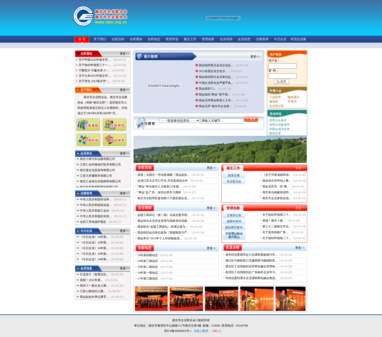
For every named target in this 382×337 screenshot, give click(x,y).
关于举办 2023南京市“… (94, 81)
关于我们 (100, 39)
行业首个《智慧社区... (94, 274)
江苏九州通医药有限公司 (96, 178)
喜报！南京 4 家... (273, 220)
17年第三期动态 (147, 278)
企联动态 (154, 39)
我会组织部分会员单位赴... (216, 77)
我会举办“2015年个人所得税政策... (159, 238)
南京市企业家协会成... (276, 198)
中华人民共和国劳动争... (95, 199)
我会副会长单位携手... (94, 297)
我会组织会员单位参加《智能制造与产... (163, 232)
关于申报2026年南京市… (95, 59)
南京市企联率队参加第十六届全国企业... (163, 198)
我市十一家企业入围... (94, 285)
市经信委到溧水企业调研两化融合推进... (251, 278)
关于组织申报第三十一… (95, 65)
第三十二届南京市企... (276, 226)
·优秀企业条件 (277, 120)
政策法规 (234, 175)
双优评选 (172, 39)
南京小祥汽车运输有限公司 (97, 161)
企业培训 (226, 39)
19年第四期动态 (147, 255)
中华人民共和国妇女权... (95, 216)
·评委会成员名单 (279, 129)
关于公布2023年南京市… (95, 75)
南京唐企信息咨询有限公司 (97, 172)
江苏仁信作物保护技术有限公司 (100, 167)
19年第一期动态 (147, 272)
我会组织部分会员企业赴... (216, 65)
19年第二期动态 (147, 267)
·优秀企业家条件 (279, 124)
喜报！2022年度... (91, 280)
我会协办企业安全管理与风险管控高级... (163, 221)
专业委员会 (234, 181)
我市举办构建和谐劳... (276, 192)
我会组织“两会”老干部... (214, 94)
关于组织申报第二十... (276, 238)
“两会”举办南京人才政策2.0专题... (159, 186)
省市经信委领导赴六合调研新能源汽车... (251, 254)
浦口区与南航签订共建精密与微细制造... (251, 260)
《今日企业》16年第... (94, 237)
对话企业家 (298, 39)
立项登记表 (234, 215)
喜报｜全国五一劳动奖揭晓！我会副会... (163, 175)
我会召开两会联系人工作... (216, 100)
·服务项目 (293, 97)
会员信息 (244, 39)
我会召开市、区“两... (275, 186)
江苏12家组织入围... (92, 291)
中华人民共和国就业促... (95, 205)
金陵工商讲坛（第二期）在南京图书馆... (163, 215)
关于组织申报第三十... (276, 214)
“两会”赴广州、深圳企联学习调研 (159, 192)
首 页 (81, 39)
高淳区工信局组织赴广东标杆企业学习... (251, 272)
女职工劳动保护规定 (93, 222)
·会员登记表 (276, 106)
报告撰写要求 (234, 227)
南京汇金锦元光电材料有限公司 (100, 184)
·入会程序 (274, 97)
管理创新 (208, 39)
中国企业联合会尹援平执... (216, 82)
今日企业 (280, 39)
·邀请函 (273, 101)
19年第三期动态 (147, 261)
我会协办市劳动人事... (276, 180)
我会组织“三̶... (207, 88)
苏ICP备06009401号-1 (178, 331)
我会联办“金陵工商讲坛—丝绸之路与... (162, 226)
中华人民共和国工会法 (94, 210)
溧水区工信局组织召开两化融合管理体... (251, 266)
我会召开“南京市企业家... (215, 106)
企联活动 (118, 39)
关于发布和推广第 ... (275, 232)
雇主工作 (190, 39)
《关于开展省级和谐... (276, 175)
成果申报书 (234, 221)
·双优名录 (274, 133)
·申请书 (291, 101)
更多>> (124, 53)
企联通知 (136, 39)
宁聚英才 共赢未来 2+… (94, 70)
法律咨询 (262, 39)
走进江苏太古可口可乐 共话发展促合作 (162, 180)
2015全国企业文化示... (213, 71)
